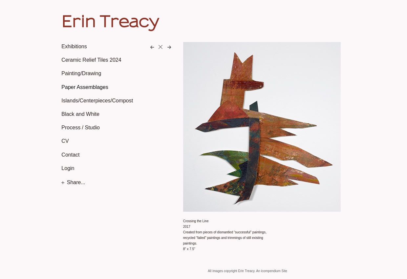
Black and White (80, 114)
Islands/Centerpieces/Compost (97, 100)
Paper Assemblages (84, 87)
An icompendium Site (271, 271)
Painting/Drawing (81, 73)
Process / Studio (80, 127)
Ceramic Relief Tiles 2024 (91, 60)
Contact (70, 155)
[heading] (77, 21)
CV (65, 141)
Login (67, 168)
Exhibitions (74, 46)
